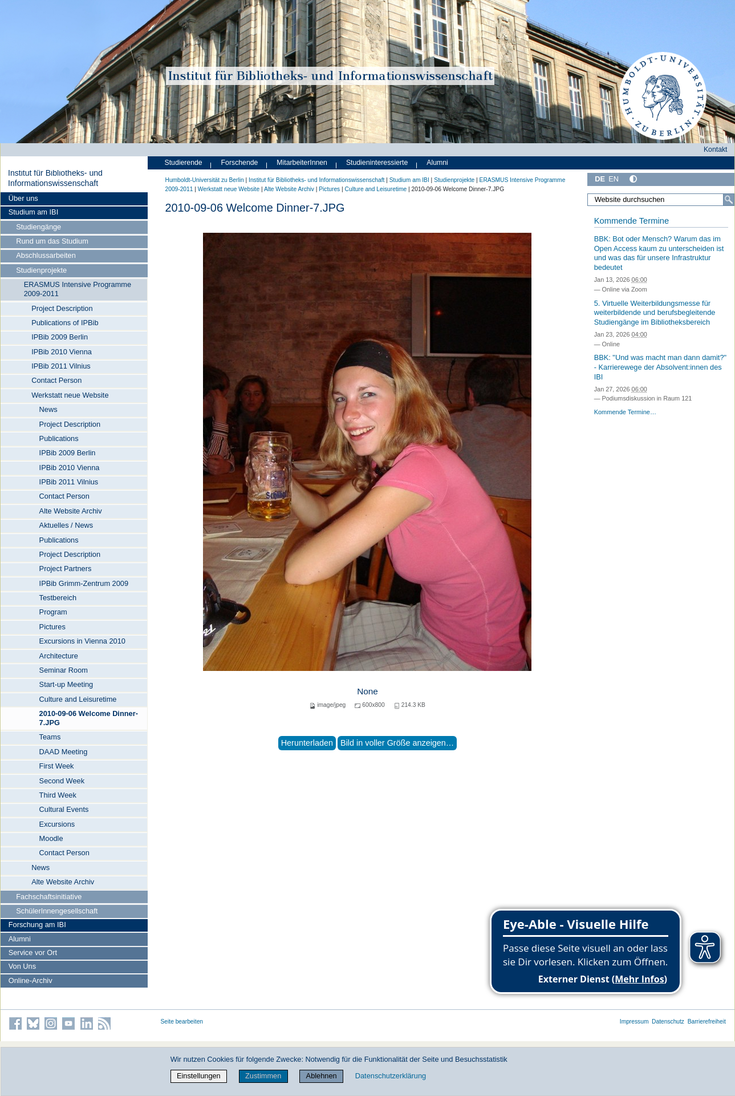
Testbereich (57, 597)
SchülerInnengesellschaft (57, 911)
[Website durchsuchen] (660, 199)
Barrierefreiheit (707, 1021)
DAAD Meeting (63, 751)
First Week (56, 766)
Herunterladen (307, 742)
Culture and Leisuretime (78, 699)
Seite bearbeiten (182, 1021)
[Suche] (728, 199)
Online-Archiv (30, 980)
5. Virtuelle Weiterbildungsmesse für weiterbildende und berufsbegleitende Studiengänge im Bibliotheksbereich (655, 312)
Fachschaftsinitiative (49, 896)
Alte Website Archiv (70, 511)
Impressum (634, 1021)
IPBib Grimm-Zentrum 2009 (83, 583)
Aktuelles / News (66, 525)
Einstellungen (199, 1075)
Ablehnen (321, 1075)
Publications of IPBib (64, 322)
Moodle (51, 838)
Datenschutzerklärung (390, 1075)
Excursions (57, 824)
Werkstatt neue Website (69, 395)
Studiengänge (38, 227)
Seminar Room (63, 670)
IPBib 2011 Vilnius (61, 366)
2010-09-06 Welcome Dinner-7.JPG (88, 718)
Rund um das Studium (52, 241)
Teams (50, 737)
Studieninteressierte (377, 163)
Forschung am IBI (37, 924)
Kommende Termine (631, 220)
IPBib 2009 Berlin (59, 337)
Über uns (23, 198)
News (48, 409)
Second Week (61, 780)
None (367, 691)
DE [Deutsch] (600, 179)
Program (53, 612)
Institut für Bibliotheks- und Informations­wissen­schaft (55, 178)
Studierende (183, 163)
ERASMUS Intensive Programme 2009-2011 (77, 289)
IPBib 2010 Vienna (61, 351)
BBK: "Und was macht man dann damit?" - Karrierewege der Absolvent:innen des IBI (660, 367)
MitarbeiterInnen (302, 163)
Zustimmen (263, 1075)
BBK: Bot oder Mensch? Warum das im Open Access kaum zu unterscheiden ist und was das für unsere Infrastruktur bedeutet (659, 253)
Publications (59, 438)
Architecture (58, 656)
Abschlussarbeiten (46, 255)
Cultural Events (64, 809)
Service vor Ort (33, 952)
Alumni (20, 939)
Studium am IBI (33, 212)
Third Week (57, 795)
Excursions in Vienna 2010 (82, 641)
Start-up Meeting (66, 684)
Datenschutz (668, 1021)
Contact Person (56, 380)
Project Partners (65, 568)
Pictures (52, 626)
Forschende (239, 163)
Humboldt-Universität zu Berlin (204, 180)
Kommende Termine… (625, 412)
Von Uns (22, 966)
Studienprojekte (41, 270)
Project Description (61, 308)
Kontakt (716, 149)
